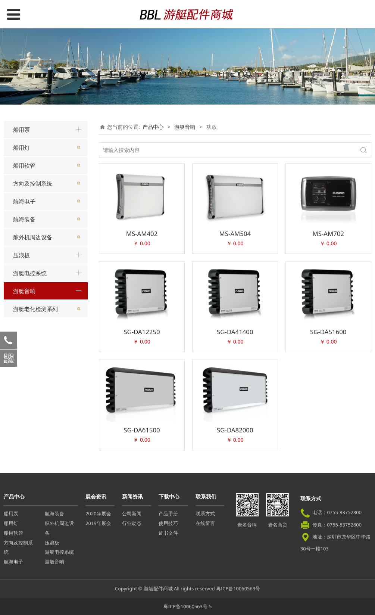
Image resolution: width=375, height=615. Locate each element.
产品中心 (153, 126)
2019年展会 (98, 523)
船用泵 (21, 129)
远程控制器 (31, 334)
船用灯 (21, 147)
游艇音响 (24, 291)
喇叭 (23, 347)
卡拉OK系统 (32, 360)
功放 (23, 373)
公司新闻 (131, 513)
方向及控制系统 (32, 183)
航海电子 (24, 201)
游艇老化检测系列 (35, 404)
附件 (23, 386)
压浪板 (21, 255)
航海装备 (24, 219)
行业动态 (131, 523)
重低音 (26, 320)
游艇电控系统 (30, 273)
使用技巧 (168, 523)
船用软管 (24, 165)
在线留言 (205, 523)
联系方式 (205, 513)
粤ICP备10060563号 (238, 588)
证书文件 (168, 532)
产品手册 (168, 513)
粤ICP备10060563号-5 (187, 606)
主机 (23, 307)
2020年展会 (98, 513)
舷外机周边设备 (32, 237)
